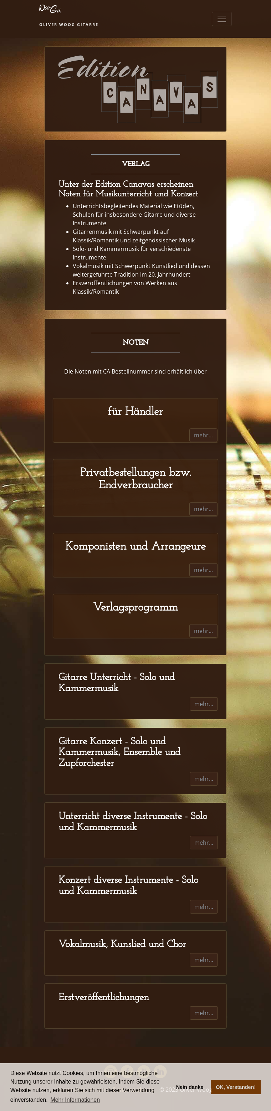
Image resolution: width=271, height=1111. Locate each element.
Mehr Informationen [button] (75, 1100)
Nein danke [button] (190, 1087)
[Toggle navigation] (222, 19)
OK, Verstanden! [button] (236, 1087)
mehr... (203, 435)
